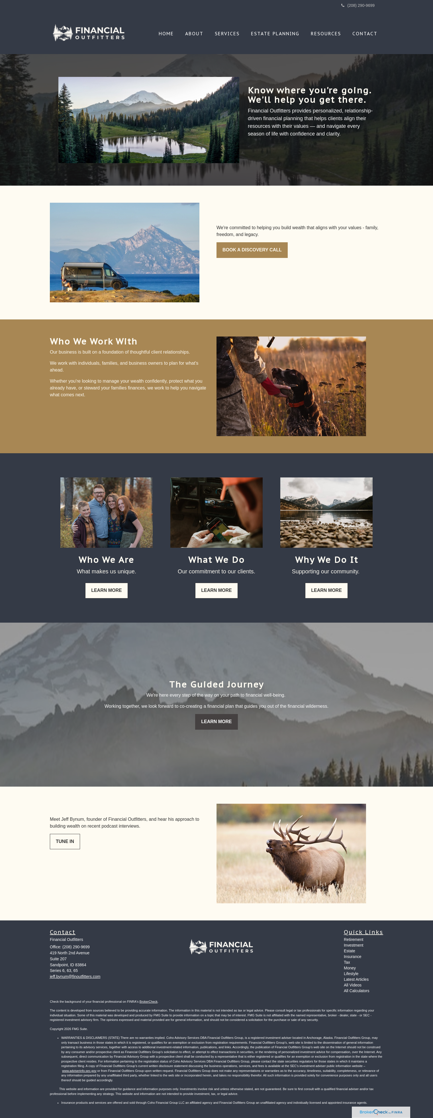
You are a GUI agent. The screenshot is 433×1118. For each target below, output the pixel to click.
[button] (194, 34)
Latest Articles (356, 979)
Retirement (353, 939)
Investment (353, 945)
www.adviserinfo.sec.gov (79, 1070)
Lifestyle (351, 973)
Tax (347, 962)
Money (350, 968)
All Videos (352, 985)
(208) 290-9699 (358, 5)
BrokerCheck (149, 1001)
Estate (349, 951)
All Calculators (356, 990)
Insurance (352, 956)
